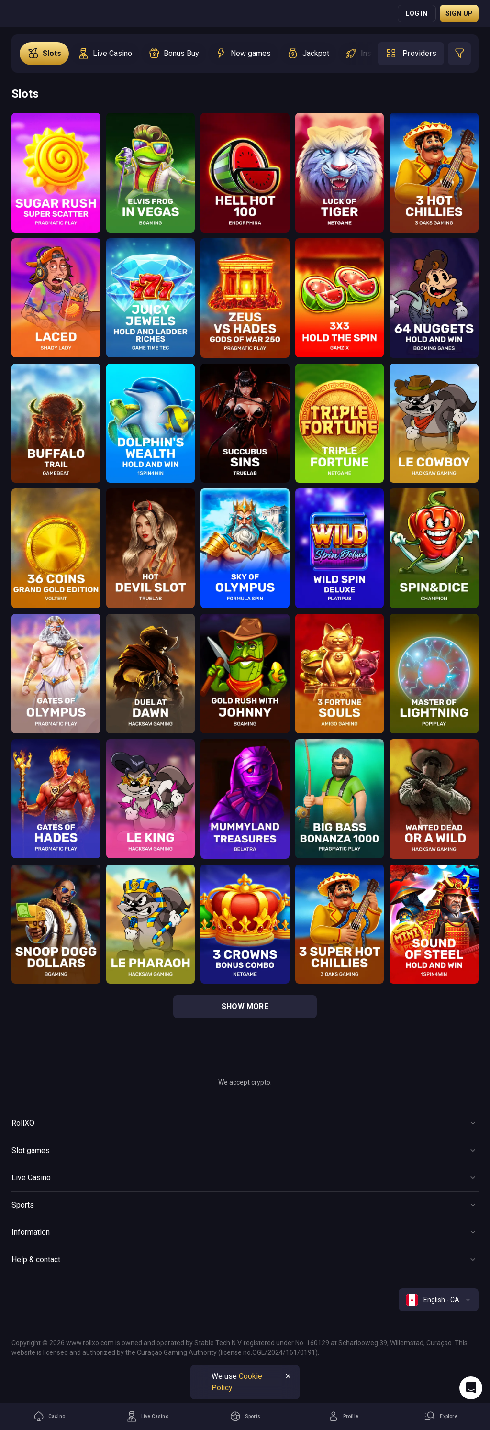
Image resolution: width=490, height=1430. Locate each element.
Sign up (459, 13)
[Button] (245, 1123)
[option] (44, 53)
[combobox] (439, 1299)
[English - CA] (439, 1299)
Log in (416, 13)
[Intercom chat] (470, 1387)
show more (245, 1006)
